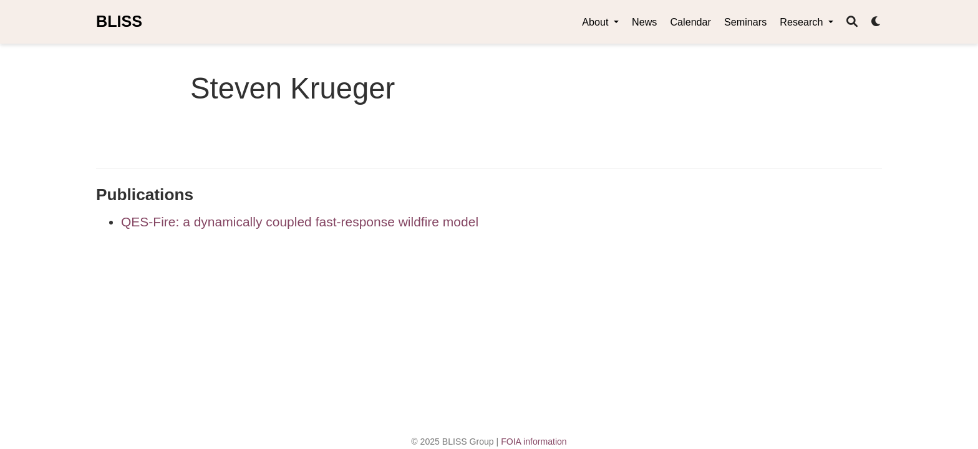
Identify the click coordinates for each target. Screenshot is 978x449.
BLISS (119, 21)
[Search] (852, 22)
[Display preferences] (876, 22)
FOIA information (534, 442)
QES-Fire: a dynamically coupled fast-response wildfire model (299, 222)
